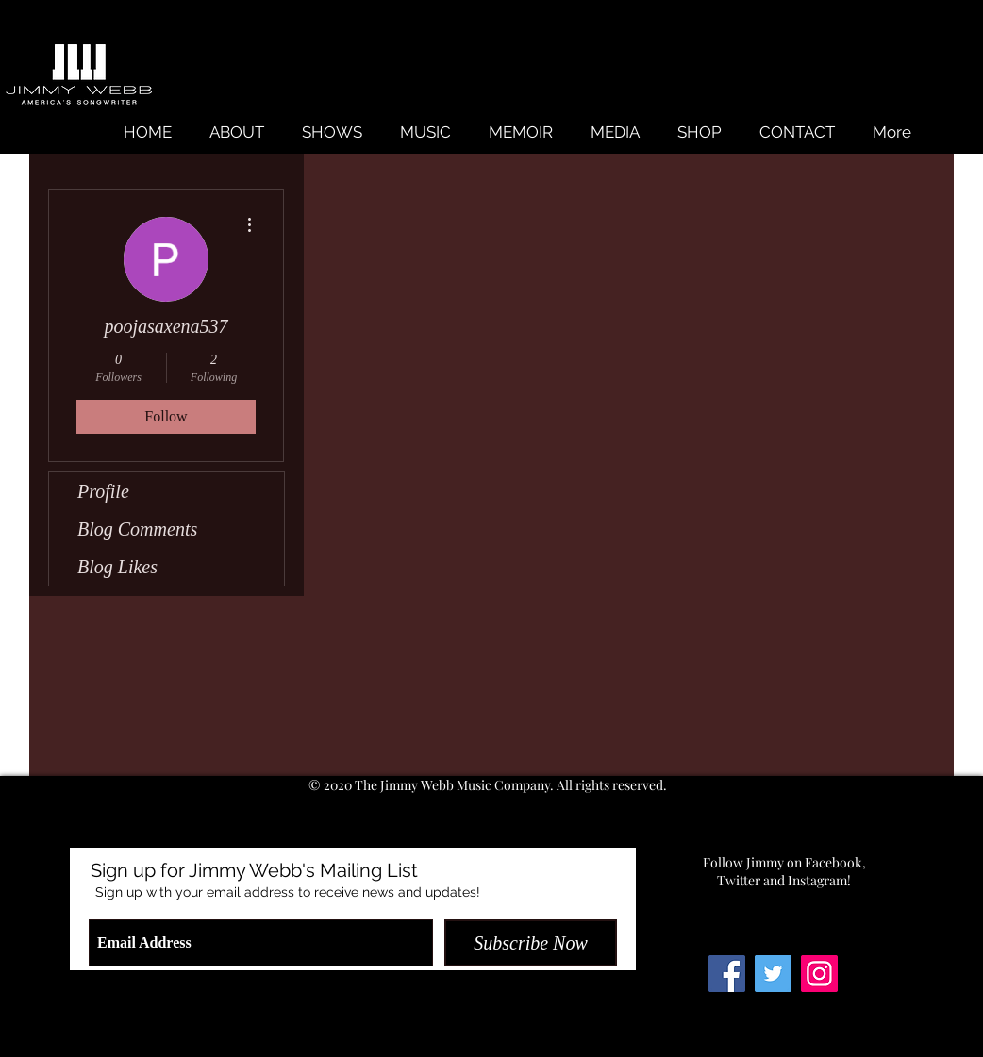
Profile (103, 491)
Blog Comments (137, 529)
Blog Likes (117, 566)
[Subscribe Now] (530, 942)
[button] (425, 132)
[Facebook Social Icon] (726, 973)
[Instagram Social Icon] (819, 973)
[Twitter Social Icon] (773, 973)
